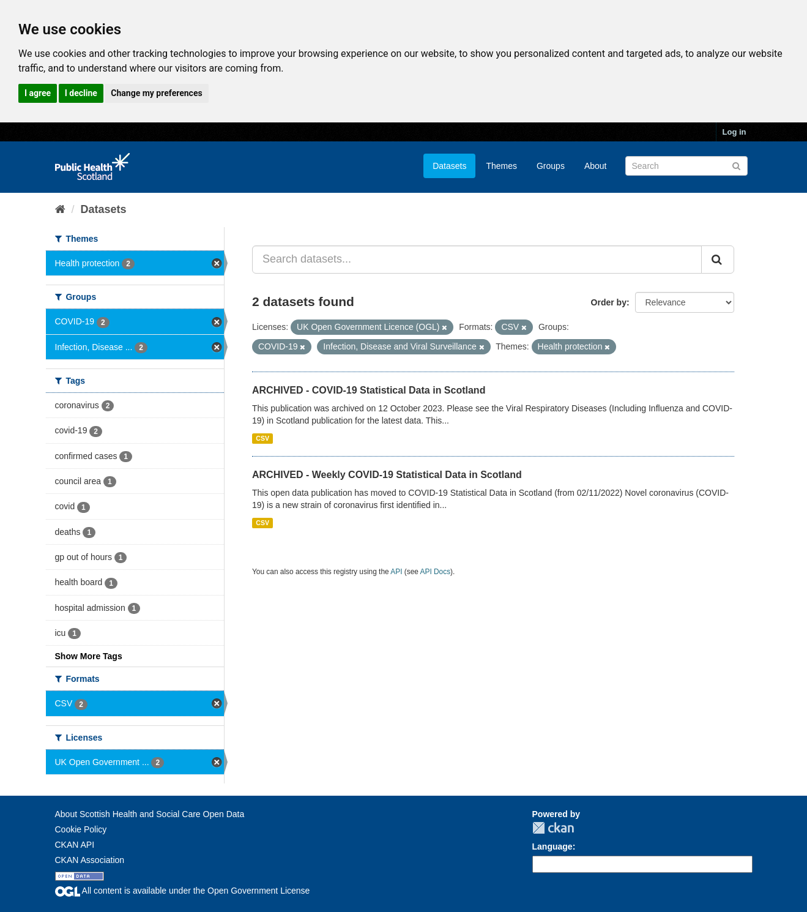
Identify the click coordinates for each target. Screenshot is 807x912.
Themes (501, 166)
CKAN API (75, 845)
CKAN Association (90, 860)
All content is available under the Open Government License (182, 890)
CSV (262, 438)
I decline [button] (81, 93)
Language (552, 846)
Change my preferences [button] (156, 93)
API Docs (435, 571)
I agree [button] (37, 93)
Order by (609, 302)
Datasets (449, 166)
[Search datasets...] (477, 259)
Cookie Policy (81, 829)
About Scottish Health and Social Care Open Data (150, 814)
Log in (734, 131)
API (396, 571)
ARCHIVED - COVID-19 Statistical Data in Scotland (368, 390)
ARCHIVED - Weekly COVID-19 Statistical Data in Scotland (387, 474)
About (595, 166)
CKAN (553, 827)
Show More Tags (88, 656)
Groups (551, 166)
